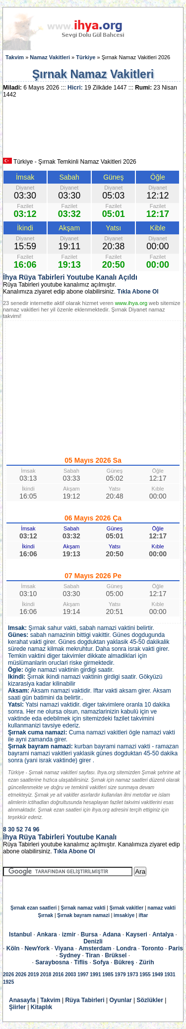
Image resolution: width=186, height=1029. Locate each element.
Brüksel (115, 955)
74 (27, 829)
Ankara (47, 934)
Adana (112, 934)
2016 (58, 974)
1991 (95, 974)
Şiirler (17, 1007)
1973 (132, 974)
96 (36, 829)
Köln (13, 948)
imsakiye (124, 915)
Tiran (92, 955)
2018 (45, 974)
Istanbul (20, 934)
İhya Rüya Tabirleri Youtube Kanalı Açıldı (70, 277)
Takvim (14, 57)
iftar (143, 915)
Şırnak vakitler (126, 908)
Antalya (163, 934)
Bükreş (124, 962)
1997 (82, 974)
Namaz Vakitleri (50, 57)
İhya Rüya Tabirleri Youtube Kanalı (60, 837)
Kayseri (136, 934)
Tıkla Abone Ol (138, 291)
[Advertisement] (93, 131)
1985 (107, 974)
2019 (33, 974)
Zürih (146, 962)
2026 (8, 974)
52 (19, 829)
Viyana (64, 948)
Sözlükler (150, 1000)
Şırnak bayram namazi (83, 915)
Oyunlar (120, 1000)
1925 (8, 982)
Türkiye (85, 57)
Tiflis (81, 962)
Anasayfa (22, 1000)
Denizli (93, 941)
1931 (169, 974)
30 (11, 829)
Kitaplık (41, 1007)
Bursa (89, 934)
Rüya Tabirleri (84, 1000)
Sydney (70, 955)
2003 (70, 974)
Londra (126, 948)
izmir (69, 934)
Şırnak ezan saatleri (33, 908)
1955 (144, 974)
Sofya (101, 962)
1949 (157, 974)
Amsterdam (94, 948)
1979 (120, 974)
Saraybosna (52, 962)
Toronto (152, 948)
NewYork (36, 948)
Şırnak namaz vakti (83, 908)
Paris (176, 948)
